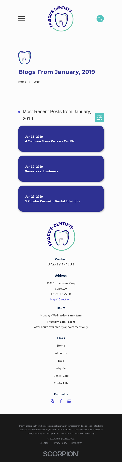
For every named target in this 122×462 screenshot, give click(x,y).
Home (61, 345)
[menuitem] (44, 443)
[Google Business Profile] (69, 401)
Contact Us (61, 383)
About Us (61, 353)
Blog (61, 360)
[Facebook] (61, 401)
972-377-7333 (61, 264)
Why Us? (61, 368)
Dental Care (61, 375)
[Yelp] (53, 401)
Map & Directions (61, 299)
